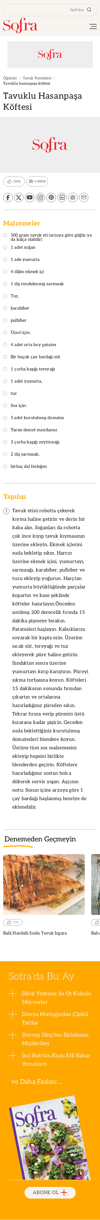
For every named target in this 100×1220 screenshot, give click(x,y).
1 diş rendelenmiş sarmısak (33, 284)
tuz (10, 394)
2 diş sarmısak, (21, 455)
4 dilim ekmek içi (23, 272)
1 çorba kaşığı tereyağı (29, 370)
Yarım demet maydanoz (30, 430)
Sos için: (15, 406)
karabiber (16, 309)
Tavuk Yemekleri (37, 78)
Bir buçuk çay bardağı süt (32, 357)
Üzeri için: (16, 333)
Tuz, (11, 296)
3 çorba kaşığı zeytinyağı (31, 443)
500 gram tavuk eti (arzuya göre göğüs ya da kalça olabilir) (47, 238)
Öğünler (10, 78)
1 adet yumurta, (22, 382)
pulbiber (15, 321)
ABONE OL (50, 1193)
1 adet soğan (19, 248)
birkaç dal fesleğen (25, 467)
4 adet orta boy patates (29, 345)
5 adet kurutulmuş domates (33, 418)
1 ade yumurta (21, 260)
